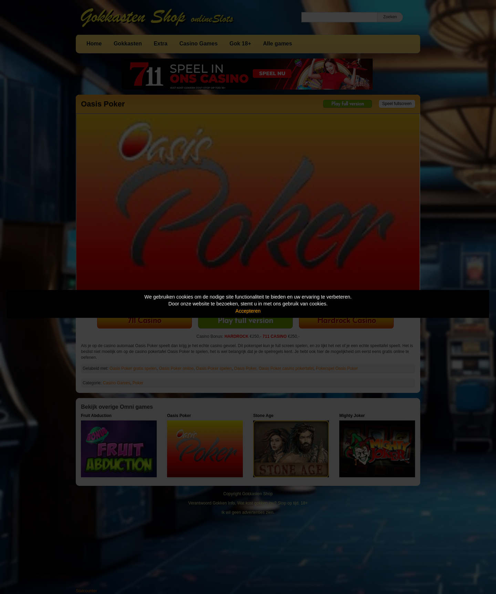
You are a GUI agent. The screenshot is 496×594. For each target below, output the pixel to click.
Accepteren (248, 311)
